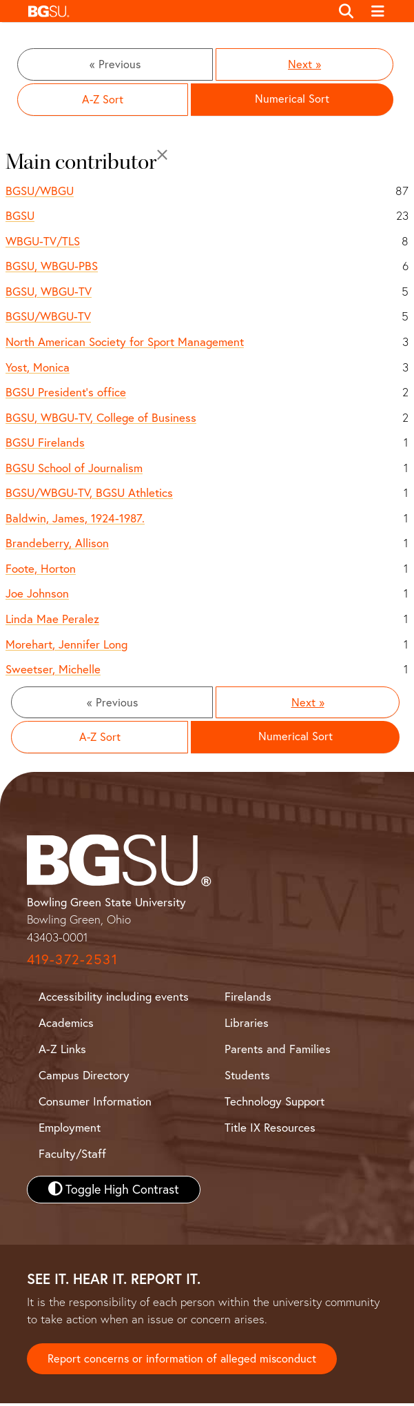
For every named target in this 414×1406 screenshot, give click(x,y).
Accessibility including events (114, 999)
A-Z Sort (102, 100)
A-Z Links (62, 1051)
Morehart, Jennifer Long (66, 645)
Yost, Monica (38, 367)
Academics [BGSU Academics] (66, 1025)
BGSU (20, 217)
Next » (304, 64)
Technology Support (274, 1104)
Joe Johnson (37, 594)
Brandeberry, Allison (57, 544)
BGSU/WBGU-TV (48, 317)
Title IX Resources (270, 1130)
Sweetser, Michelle (53, 670)
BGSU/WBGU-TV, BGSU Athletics (89, 494)
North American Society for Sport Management (125, 343)
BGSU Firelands (45, 443)
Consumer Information (95, 1104)
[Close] (162, 156)
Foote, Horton (41, 569)
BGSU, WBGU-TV (49, 292)
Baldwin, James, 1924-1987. (75, 519)
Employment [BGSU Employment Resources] (70, 1130)
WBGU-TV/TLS (43, 242)
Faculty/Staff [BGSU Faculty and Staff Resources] (72, 1156)
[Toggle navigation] (377, 11)
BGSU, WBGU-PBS (52, 267)
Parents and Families (278, 1051)
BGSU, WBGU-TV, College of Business (101, 418)
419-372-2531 (72, 961)
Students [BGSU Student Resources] (247, 1077)
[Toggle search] (347, 11)
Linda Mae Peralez (52, 620)
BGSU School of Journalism (74, 468)
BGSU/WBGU (40, 191)
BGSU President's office (66, 393)
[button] (176, 11)
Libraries (247, 1025)
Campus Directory (84, 1077)
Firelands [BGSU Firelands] (248, 999)
